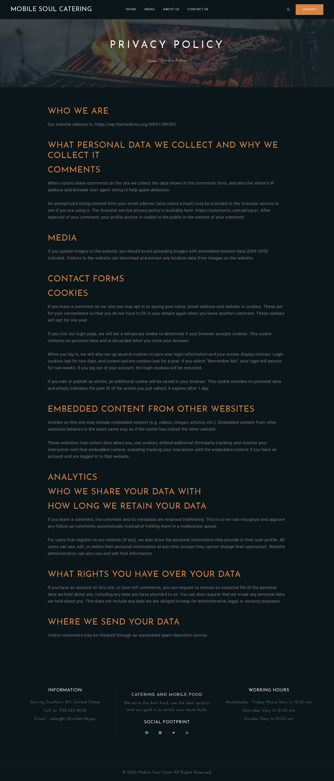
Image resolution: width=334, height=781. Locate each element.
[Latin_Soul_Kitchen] (159, 732)
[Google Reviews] (190, 732)
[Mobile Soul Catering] (51, 9)
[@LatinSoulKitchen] (144, 732)
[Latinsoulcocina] (174, 732)
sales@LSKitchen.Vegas (73, 717)
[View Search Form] (288, 10)
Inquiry (309, 9)
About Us (171, 9)
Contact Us (197, 9)
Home (131, 9)
